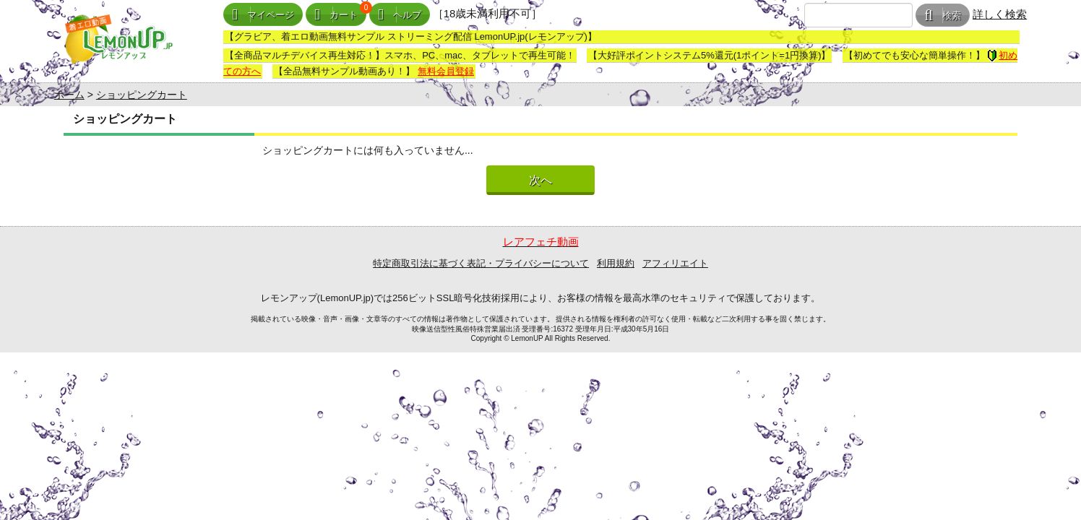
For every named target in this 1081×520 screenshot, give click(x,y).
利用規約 (615, 263)
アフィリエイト (675, 263)
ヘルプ (399, 14)
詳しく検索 (1000, 14)
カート (336, 14)
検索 (942, 15)
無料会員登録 (446, 71)
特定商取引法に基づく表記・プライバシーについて (481, 263)
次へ (540, 180)
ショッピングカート (141, 94)
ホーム (69, 94)
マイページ (263, 14)
